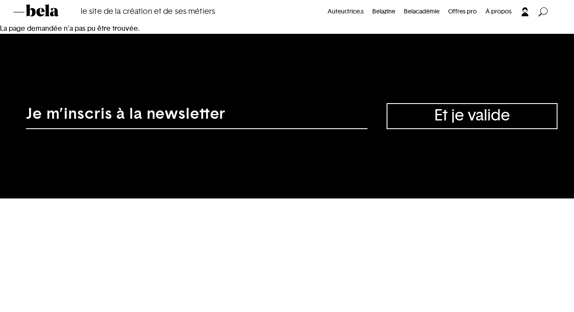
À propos (498, 12)
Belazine (383, 12)
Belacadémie (422, 12)
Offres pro (462, 12)
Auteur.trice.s (346, 12)
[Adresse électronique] (196, 116)
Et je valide (472, 116)
